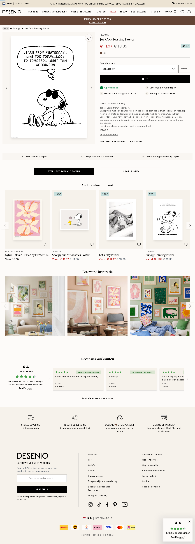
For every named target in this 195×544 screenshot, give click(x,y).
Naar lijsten (131, 171)
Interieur (155, 11)
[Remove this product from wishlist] (89, 38)
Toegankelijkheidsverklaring (102, 481)
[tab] (17, 143)
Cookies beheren (151, 486)
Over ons (93, 454)
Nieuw (124, 11)
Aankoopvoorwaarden (153, 470)
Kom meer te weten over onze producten (121, 141)
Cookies (146, 481)
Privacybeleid (149, 476)
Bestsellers (138, 11)
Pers (90, 459)
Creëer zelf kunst (82, 11)
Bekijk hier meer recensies (97, 398)
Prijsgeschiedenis (109, 134)
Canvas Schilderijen (54, 11)
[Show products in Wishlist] (182, 12)
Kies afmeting (107, 63)
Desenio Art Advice (152, 454)
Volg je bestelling (151, 465)
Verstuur (42, 489)
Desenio (106, 535)
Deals (112, 11)
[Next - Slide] (91, 87)
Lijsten (101, 11)
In (145, 78)
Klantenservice (150, 459)
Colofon (92, 465)
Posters (33, 11)
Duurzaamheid (95, 476)
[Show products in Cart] (189, 12)
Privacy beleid (29, 496)
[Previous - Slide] (6, 87)
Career (91, 470)
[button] (184, 69)
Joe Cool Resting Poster (37, 28)
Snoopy (17, 28)
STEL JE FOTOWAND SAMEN (64, 171)
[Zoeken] (175, 11)
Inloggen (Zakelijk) (97, 495)
